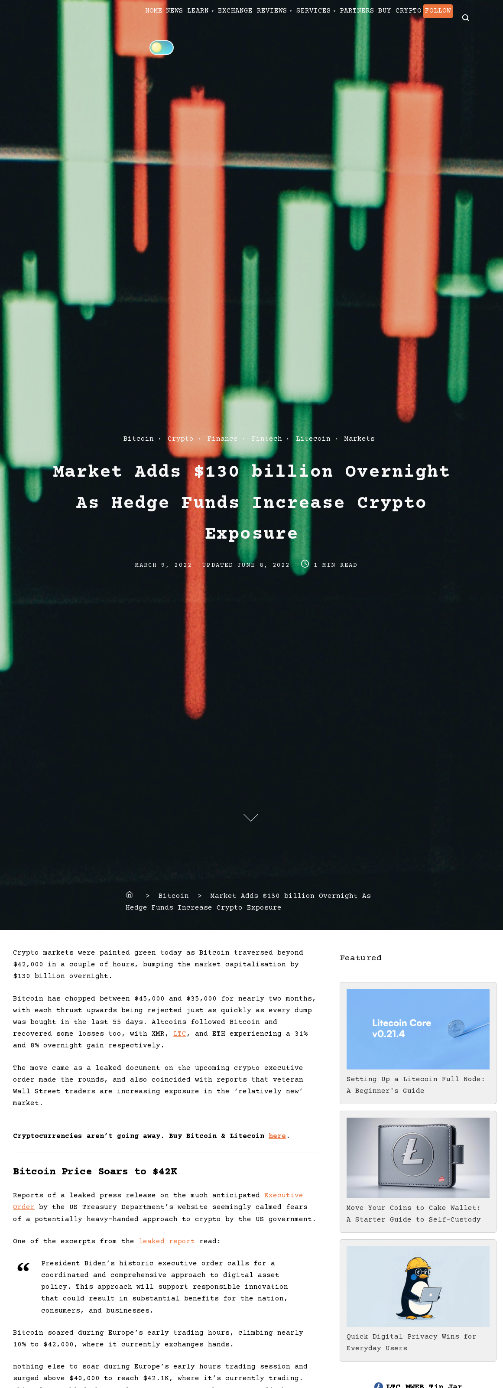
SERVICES (374, 18)
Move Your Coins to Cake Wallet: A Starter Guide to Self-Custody (418, 1208)
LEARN (232, 18)
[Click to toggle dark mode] (291, 46)
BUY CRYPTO (173, 47)
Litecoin (313, 439)
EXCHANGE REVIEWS (299, 18)
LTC (179, 1034)
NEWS (195, 18)
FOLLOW (224, 47)
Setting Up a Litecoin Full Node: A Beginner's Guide (418, 1079)
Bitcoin (138, 439)
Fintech (267, 439)
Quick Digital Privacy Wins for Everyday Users (418, 1336)
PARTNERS (431, 18)
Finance (223, 439)
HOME (160, 18)
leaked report (167, 1241)
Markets (359, 439)
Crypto (181, 439)
